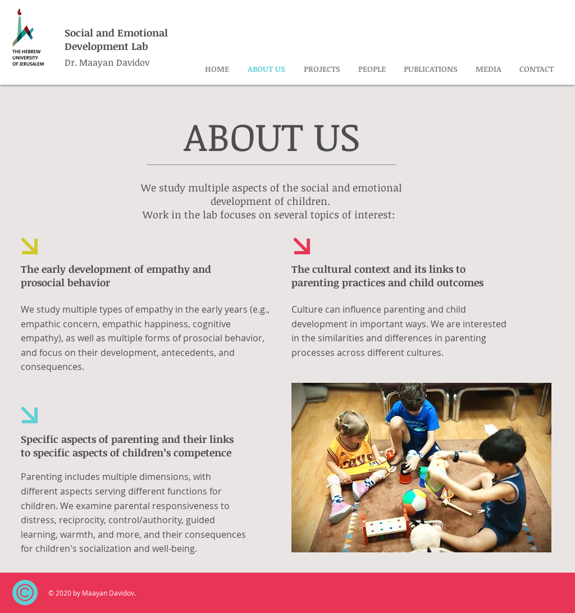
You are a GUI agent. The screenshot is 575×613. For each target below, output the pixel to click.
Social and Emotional (116, 32)
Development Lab (106, 46)
